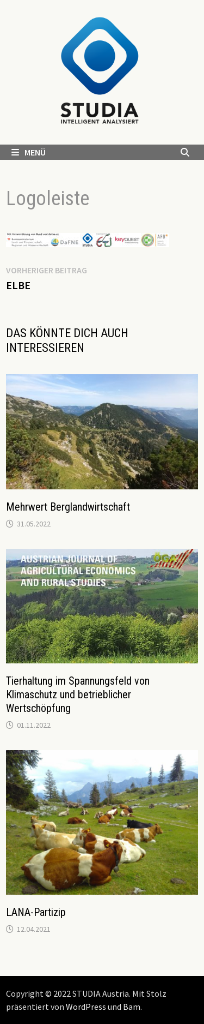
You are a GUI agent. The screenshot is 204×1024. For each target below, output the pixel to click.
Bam (131, 1006)
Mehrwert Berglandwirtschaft (68, 506)
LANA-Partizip (36, 912)
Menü (28, 152)
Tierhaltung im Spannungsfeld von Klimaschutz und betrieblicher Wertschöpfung (78, 694)
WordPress (86, 1006)
